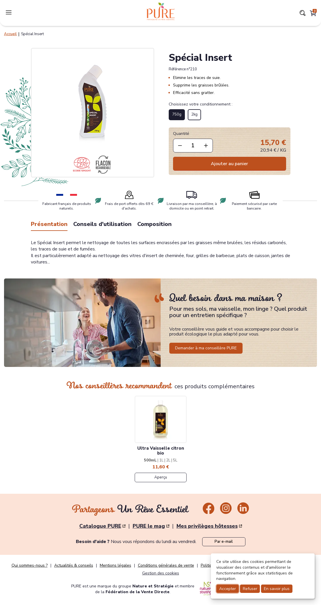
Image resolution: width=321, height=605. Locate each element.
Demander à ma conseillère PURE (206, 348)
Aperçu (160, 477)
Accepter (227, 588)
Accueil (10, 34)
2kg (194, 114)
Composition (154, 224)
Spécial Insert (32, 34)
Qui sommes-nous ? (30, 565)
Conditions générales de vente (166, 565)
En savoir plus (277, 588)
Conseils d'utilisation (102, 224)
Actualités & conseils (73, 565)
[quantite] (193, 145)
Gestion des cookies (160, 573)
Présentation (49, 224)
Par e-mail (224, 541)
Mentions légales (115, 565)
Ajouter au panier (229, 164)
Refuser (250, 588)
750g (176, 114)
